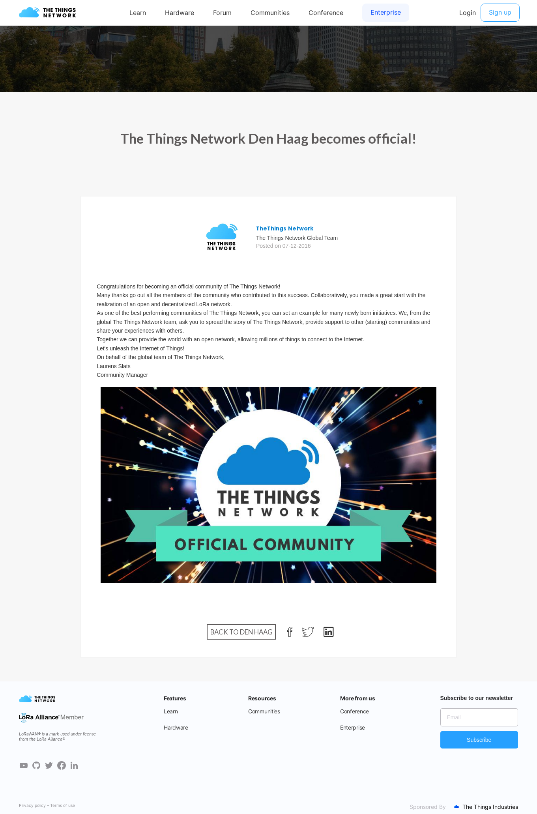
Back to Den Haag (241, 632)
